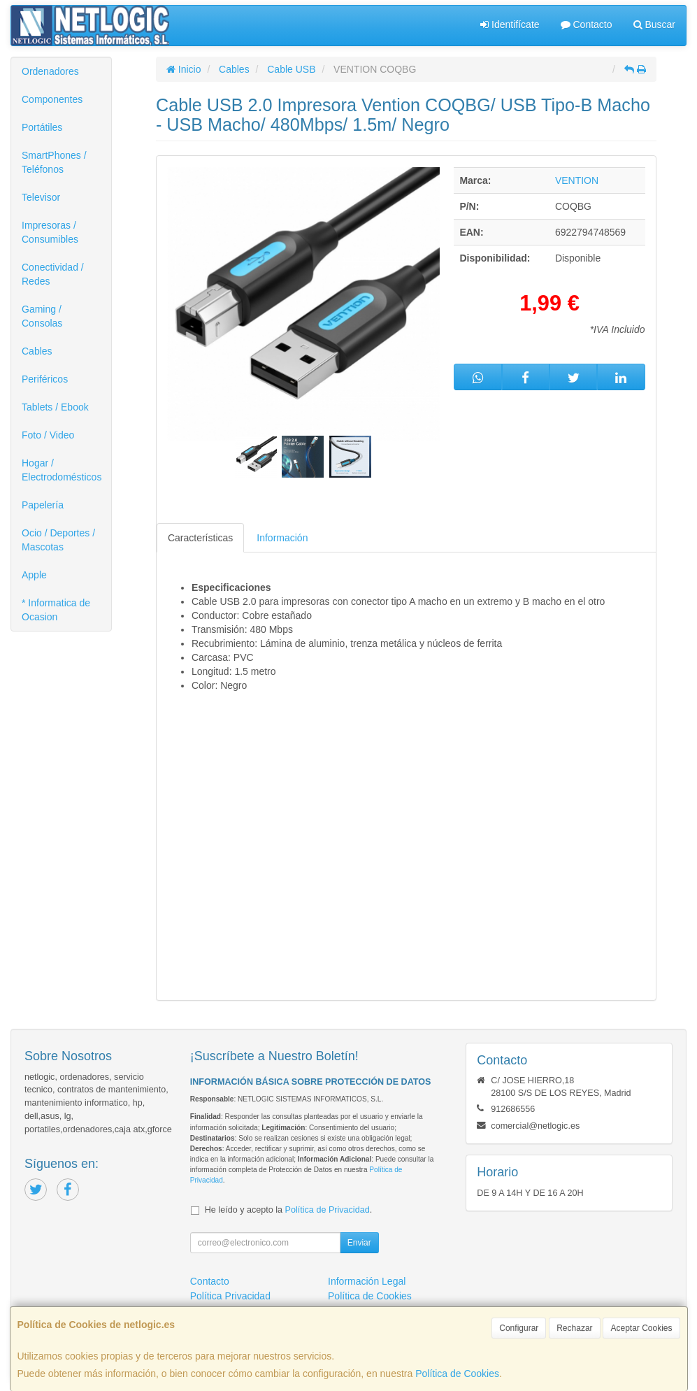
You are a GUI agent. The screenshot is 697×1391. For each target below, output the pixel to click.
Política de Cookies (457, 1373)
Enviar (359, 1243)
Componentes (52, 99)
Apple (34, 574)
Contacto (586, 24)
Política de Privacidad (327, 1210)
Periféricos (45, 379)
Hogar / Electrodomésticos (61, 470)
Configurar (518, 1328)
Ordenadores (50, 71)
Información (282, 537)
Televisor (41, 197)
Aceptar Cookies (641, 1328)
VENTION (576, 180)
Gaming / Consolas (42, 316)
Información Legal (366, 1281)
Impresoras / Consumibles (50, 232)
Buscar (654, 24)
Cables (37, 351)
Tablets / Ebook (55, 407)
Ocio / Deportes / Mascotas (58, 539)
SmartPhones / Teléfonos (54, 162)
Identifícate (509, 24)
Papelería (43, 505)
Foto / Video (48, 435)
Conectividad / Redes (53, 274)
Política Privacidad (230, 1295)
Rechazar (574, 1328)
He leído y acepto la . (288, 1210)
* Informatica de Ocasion (56, 609)
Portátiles (42, 127)
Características (200, 537)
